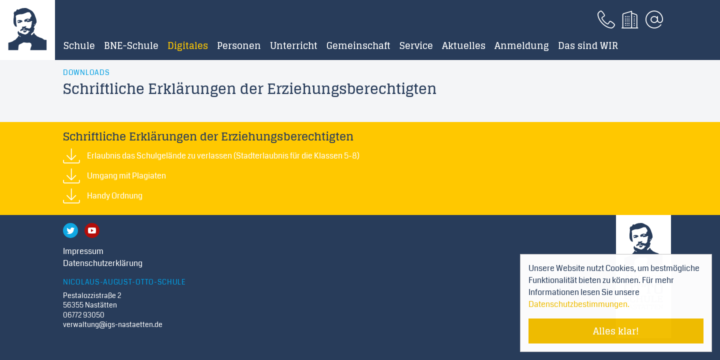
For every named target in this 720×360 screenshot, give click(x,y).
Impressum (83, 251)
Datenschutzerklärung (102, 263)
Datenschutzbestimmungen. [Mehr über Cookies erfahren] (579, 304)
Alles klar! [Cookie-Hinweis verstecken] (616, 331)
